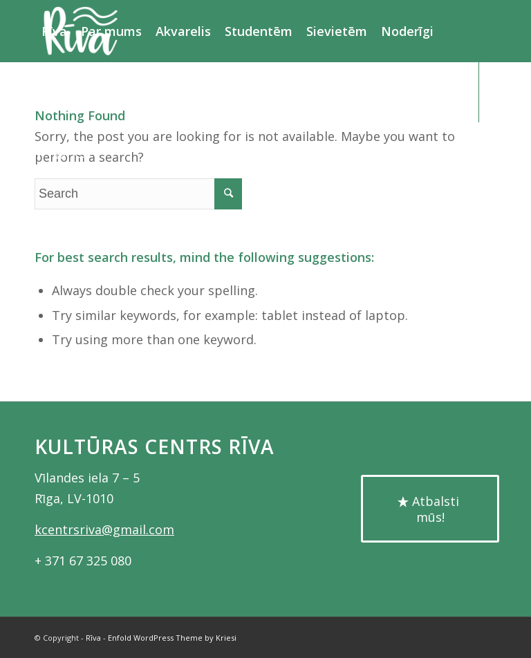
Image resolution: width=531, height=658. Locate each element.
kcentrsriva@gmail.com (104, 529)
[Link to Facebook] (38, 152)
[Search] (112, 92)
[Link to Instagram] (80, 152)
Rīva (93, 637)
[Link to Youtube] (59, 152)
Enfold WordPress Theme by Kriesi (172, 637)
